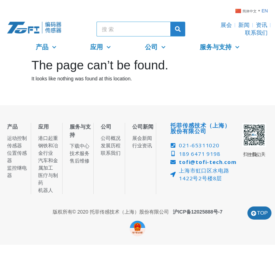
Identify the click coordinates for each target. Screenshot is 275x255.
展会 (226, 25)
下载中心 (79, 146)
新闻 (244, 25)
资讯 (261, 25)
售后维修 (79, 161)
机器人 (45, 190)
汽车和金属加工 (48, 164)
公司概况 (111, 138)
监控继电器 (17, 171)
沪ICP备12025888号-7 (197, 212)
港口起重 (48, 138)
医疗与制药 (48, 179)
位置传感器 (17, 156)
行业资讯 (142, 145)
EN (265, 10)
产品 (46, 47)
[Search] (177, 29)
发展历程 (111, 145)
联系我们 (256, 33)
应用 (100, 47)
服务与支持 (220, 47)
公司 (155, 47)
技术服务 (79, 153)
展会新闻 (142, 138)
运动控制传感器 (17, 141)
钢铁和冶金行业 (48, 149)
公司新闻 (142, 127)
